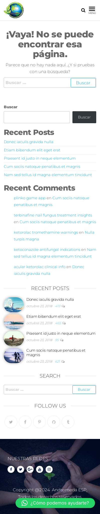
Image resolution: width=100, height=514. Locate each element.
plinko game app (30, 198)
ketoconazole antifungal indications (47, 249)
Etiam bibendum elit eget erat (32, 150)
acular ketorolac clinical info (39, 266)
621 (58, 361)
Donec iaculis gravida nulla (28, 141)
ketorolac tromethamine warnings (46, 232)
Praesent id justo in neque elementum (40, 158)
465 (58, 323)
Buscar (11, 106)
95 (57, 340)
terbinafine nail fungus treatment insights (53, 215)
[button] (55, 503)
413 (58, 306)
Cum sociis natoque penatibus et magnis (42, 166)
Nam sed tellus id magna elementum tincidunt (48, 174)
